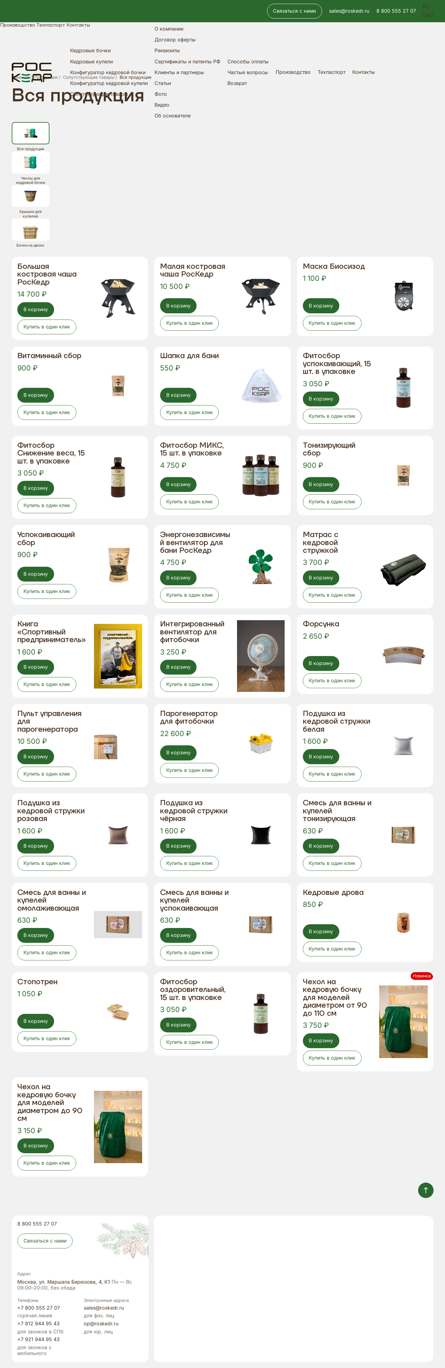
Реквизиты (167, 50)
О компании (169, 29)
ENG (428, 15)
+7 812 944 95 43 (38, 1323)
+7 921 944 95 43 (38, 1339)
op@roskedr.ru (101, 1323)
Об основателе (173, 116)
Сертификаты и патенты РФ (187, 62)
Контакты (363, 72)
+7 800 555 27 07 (38, 1308)
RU (426, 6)
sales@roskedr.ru (349, 11)
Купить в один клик (46, 327)
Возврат (237, 83)
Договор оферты (175, 40)
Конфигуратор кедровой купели (109, 83)
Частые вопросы (247, 72)
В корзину (35, 309)
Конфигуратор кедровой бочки (108, 72)
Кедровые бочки (90, 50)
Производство (293, 72)
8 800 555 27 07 (396, 11)
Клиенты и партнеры (179, 72)
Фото (161, 94)
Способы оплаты (248, 62)
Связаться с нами (294, 11)
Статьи (163, 83)
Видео (162, 105)
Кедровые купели (91, 62)
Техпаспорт (331, 72)
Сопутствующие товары (99, 94)
